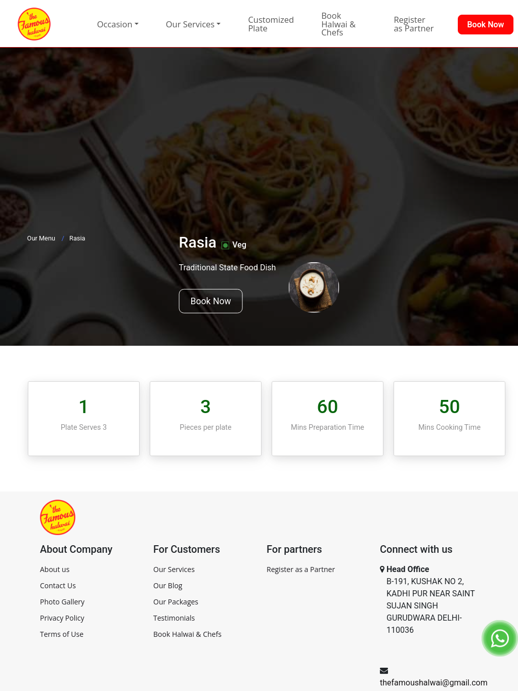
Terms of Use (61, 634)
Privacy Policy (62, 618)
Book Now (211, 301)
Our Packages (175, 601)
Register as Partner (414, 24)
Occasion (115, 24)
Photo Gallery (62, 601)
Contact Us (58, 585)
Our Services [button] (190, 24)
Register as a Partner (301, 569)
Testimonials (174, 618)
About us (54, 569)
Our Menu (41, 238)
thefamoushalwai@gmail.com (434, 682)
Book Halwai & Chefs (338, 24)
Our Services (174, 569)
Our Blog (167, 585)
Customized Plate (271, 24)
